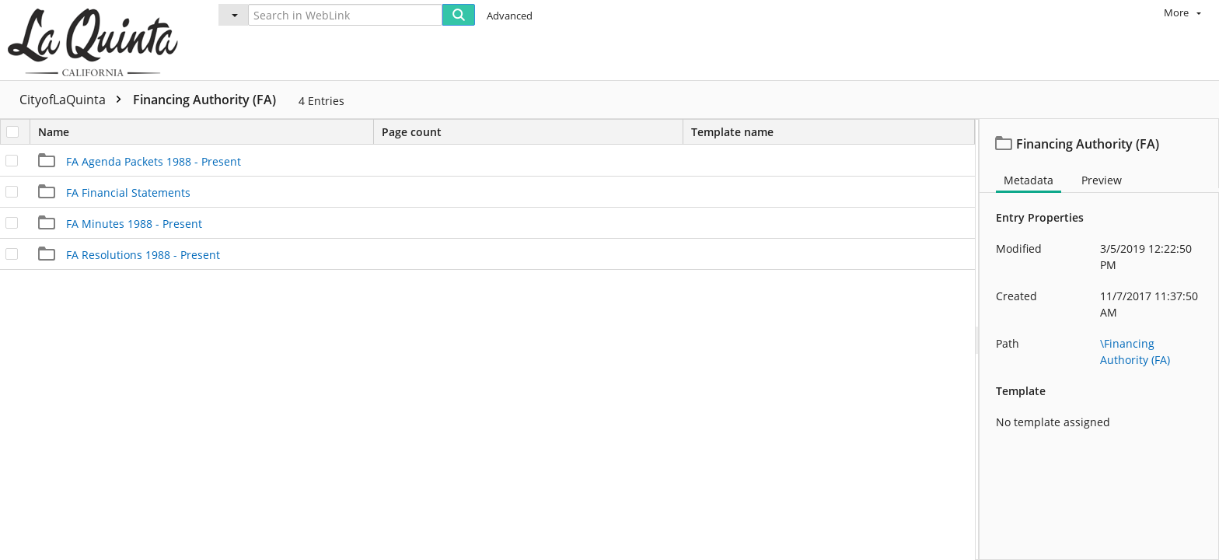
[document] (1099, 339)
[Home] (97, 40)
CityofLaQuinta (74, 99)
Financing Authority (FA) (204, 99)
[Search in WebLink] (345, 15)
